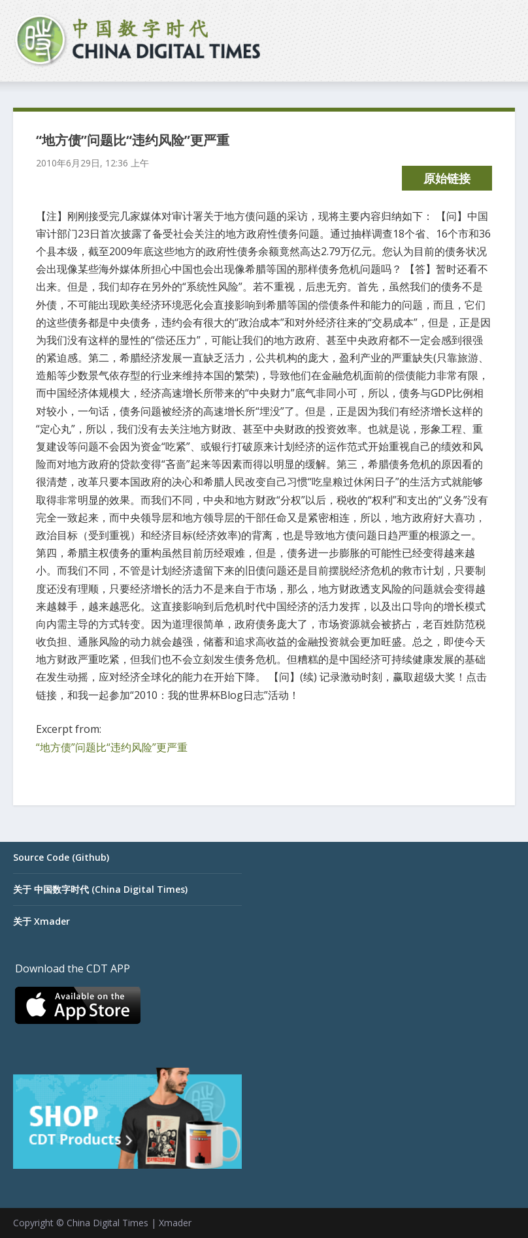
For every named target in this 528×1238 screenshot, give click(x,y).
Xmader (175, 1222)
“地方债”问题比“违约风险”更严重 (112, 747)
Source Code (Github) (61, 857)
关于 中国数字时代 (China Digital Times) (100, 889)
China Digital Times (107, 1222)
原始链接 (446, 178)
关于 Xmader (41, 921)
